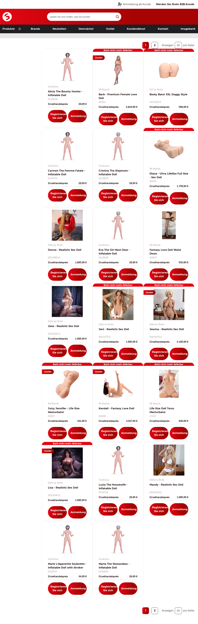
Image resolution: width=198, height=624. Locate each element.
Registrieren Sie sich (58, 116)
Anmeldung (78, 116)
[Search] (84, 16)
